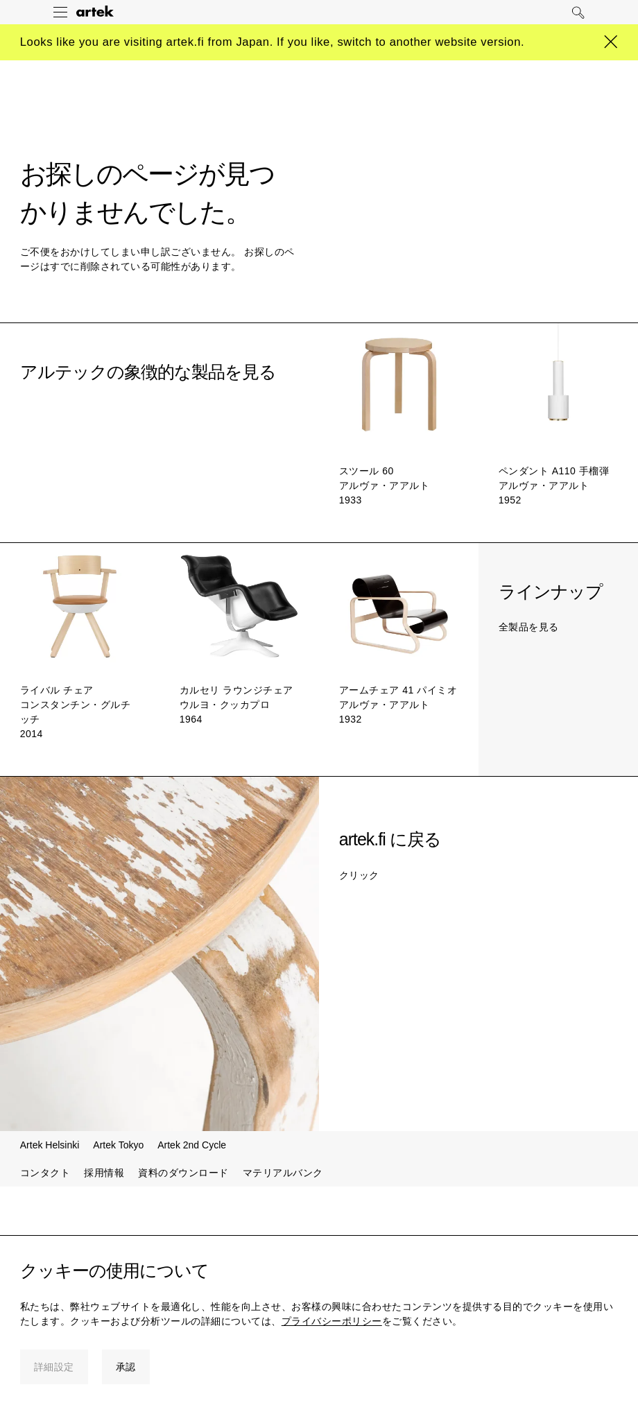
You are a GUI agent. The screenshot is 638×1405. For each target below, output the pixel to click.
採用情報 (104, 1172)
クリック (359, 875)
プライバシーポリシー (332, 1321)
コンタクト (45, 1172)
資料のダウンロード (183, 1172)
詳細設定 (54, 1366)
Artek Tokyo (118, 1144)
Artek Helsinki (50, 1144)
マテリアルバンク (283, 1172)
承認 (126, 1366)
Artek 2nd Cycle (191, 1144)
